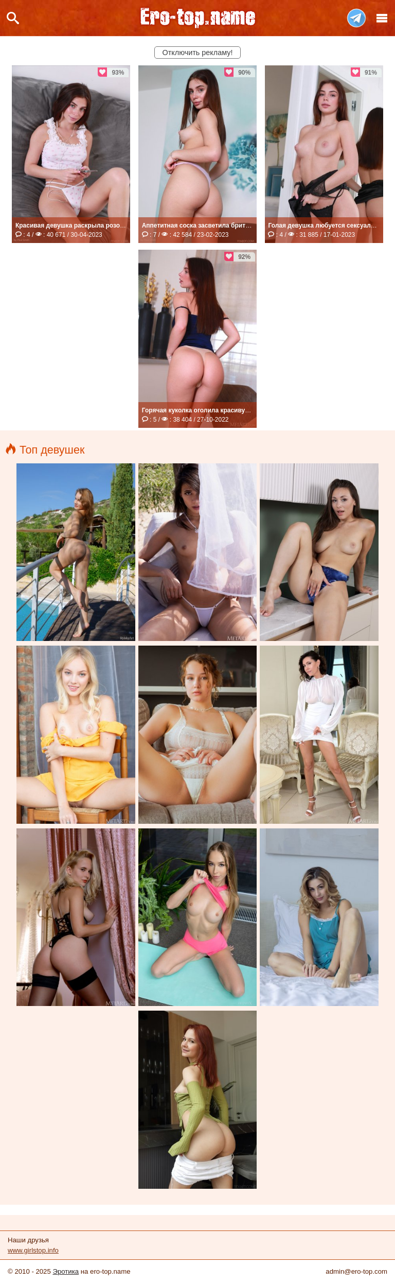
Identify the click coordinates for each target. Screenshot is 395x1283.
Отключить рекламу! (198, 52)
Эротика (65, 1271)
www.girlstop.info (33, 1250)
